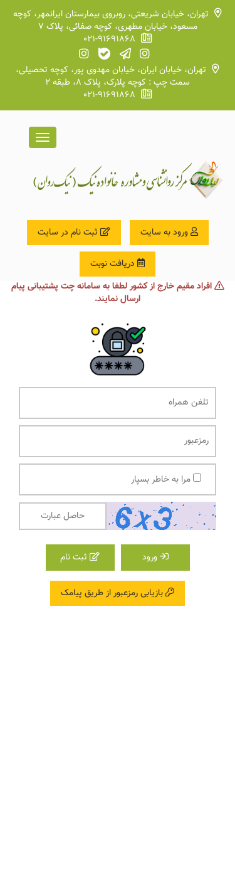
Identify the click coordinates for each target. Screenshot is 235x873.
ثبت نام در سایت (74, 233)
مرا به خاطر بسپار (166, 480)
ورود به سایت (169, 233)
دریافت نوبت (117, 264)
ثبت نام (80, 557)
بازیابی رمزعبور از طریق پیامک (117, 593)
